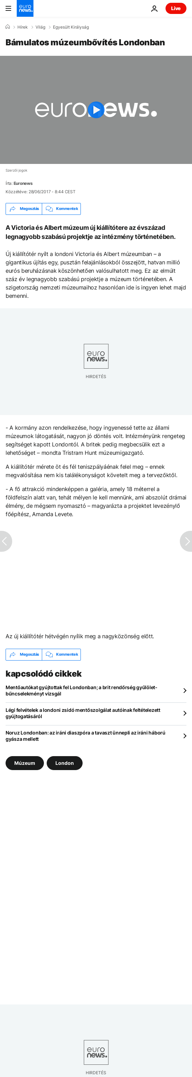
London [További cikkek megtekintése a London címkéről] (64, 763)
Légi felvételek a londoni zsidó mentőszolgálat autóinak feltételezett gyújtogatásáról (83, 713)
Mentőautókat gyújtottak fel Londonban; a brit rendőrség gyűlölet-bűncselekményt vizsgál (82, 690)
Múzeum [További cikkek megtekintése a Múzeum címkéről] (24, 763)
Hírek (22, 27)
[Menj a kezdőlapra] (25, 8)
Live (176, 8)
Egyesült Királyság (71, 27)
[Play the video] (96, 110)
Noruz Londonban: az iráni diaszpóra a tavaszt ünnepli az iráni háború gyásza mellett (86, 736)
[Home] (8, 26)
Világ (40, 27)
